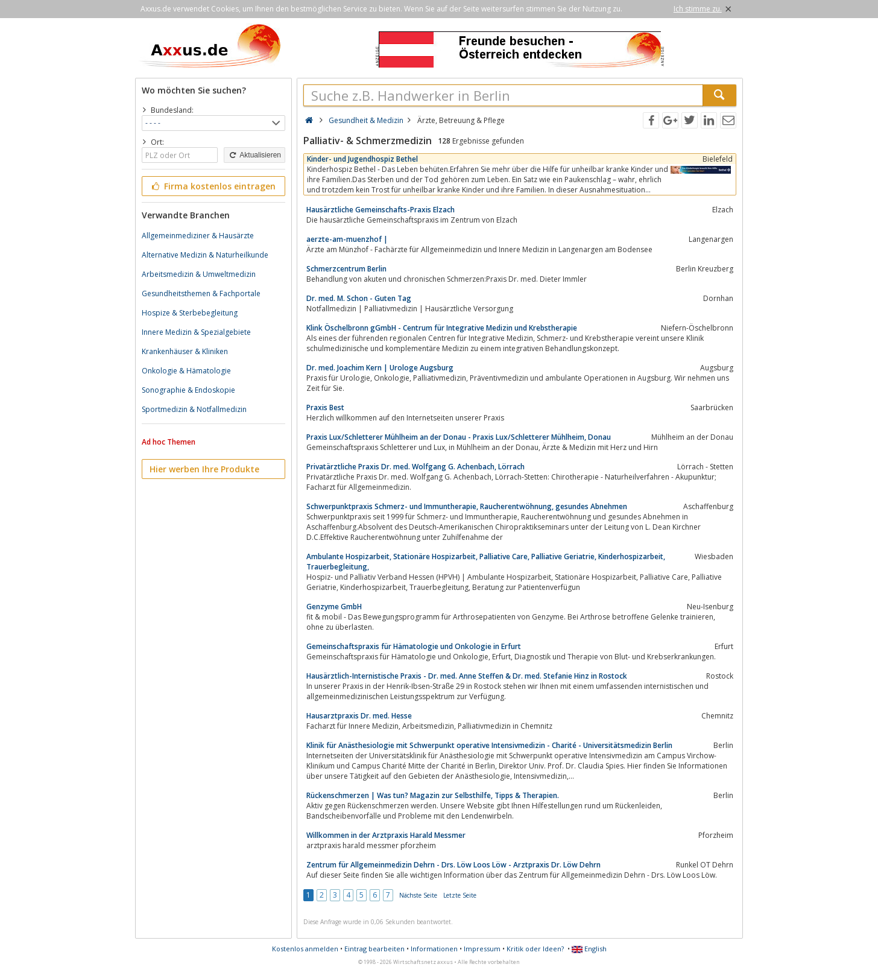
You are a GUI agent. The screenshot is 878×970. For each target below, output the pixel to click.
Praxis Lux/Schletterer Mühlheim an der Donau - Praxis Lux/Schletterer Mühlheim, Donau (458, 437)
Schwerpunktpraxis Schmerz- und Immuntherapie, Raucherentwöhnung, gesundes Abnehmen (466, 506)
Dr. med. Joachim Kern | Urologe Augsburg (379, 368)
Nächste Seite (418, 895)
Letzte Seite (459, 895)
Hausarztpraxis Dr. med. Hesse (359, 716)
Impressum (482, 948)
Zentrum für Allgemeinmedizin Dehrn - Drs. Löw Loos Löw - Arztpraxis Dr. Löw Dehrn (453, 865)
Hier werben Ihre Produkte (204, 469)
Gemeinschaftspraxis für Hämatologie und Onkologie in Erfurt (413, 646)
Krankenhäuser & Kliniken (185, 351)
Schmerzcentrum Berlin (346, 269)
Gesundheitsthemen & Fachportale (201, 293)
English (589, 948)
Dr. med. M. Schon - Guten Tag (358, 298)
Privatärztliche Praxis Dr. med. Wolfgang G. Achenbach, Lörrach (415, 466)
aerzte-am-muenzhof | (347, 239)
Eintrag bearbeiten (374, 948)
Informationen (434, 948)
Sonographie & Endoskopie (188, 390)
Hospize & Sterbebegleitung (190, 313)
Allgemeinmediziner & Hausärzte (198, 235)
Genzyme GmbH (334, 606)
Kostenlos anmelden (305, 948)
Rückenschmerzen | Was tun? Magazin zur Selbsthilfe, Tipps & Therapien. (432, 795)
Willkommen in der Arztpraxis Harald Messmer (386, 835)
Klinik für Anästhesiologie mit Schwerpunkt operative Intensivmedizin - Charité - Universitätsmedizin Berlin (489, 745)
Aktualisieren (254, 155)
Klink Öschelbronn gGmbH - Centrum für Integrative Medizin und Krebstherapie (441, 328)
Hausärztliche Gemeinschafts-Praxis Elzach (380, 209)
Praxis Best (325, 407)
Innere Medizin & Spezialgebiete (196, 332)
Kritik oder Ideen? (535, 948)
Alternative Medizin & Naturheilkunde (205, 255)
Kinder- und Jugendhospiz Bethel (362, 159)
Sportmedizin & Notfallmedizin (194, 409)
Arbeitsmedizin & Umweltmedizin (199, 274)
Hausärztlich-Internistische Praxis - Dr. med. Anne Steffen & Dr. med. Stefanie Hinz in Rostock (466, 676)
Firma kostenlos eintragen (213, 186)
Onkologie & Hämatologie (186, 371)
